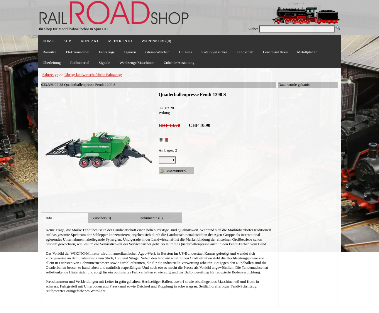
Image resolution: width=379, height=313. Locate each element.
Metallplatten (307, 52)
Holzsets (185, 52)
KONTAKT (90, 41)
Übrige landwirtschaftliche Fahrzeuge (93, 74)
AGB (67, 41)
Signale (104, 62)
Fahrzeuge (50, 74)
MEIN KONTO (120, 41)
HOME (48, 41)
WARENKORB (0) (156, 41)
